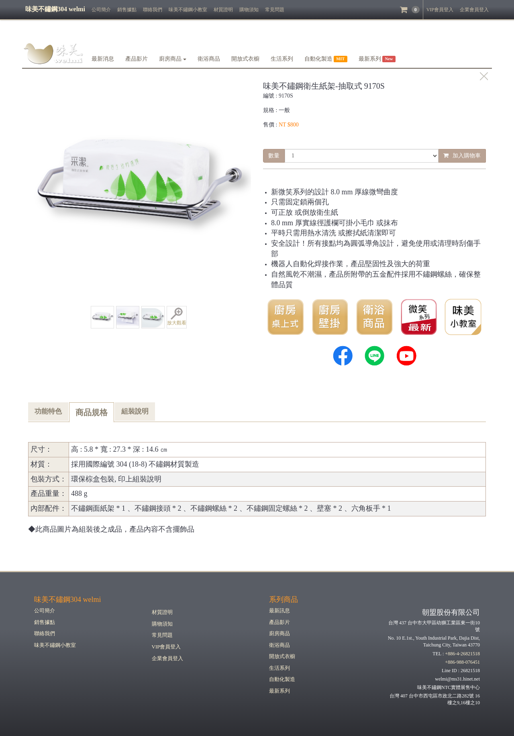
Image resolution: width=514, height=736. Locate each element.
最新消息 (103, 59)
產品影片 (136, 59)
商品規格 (91, 412)
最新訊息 (279, 611)
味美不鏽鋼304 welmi (67, 599)
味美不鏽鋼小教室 (188, 9)
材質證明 (223, 9)
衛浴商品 (209, 59)
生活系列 (282, 59)
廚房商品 (172, 59)
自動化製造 (282, 679)
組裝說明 (135, 411)
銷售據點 (127, 9)
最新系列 (279, 691)
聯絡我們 (152, 9)
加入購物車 (462, 156)
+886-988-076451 (462, 662)
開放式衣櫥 (245, 59)
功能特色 (48, 411)
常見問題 (274, 9)
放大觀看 (176, 317)
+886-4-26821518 (462, 653)
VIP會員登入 (439, 9)
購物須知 (249, 9)
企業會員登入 (474, 9)
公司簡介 (101, 9)
